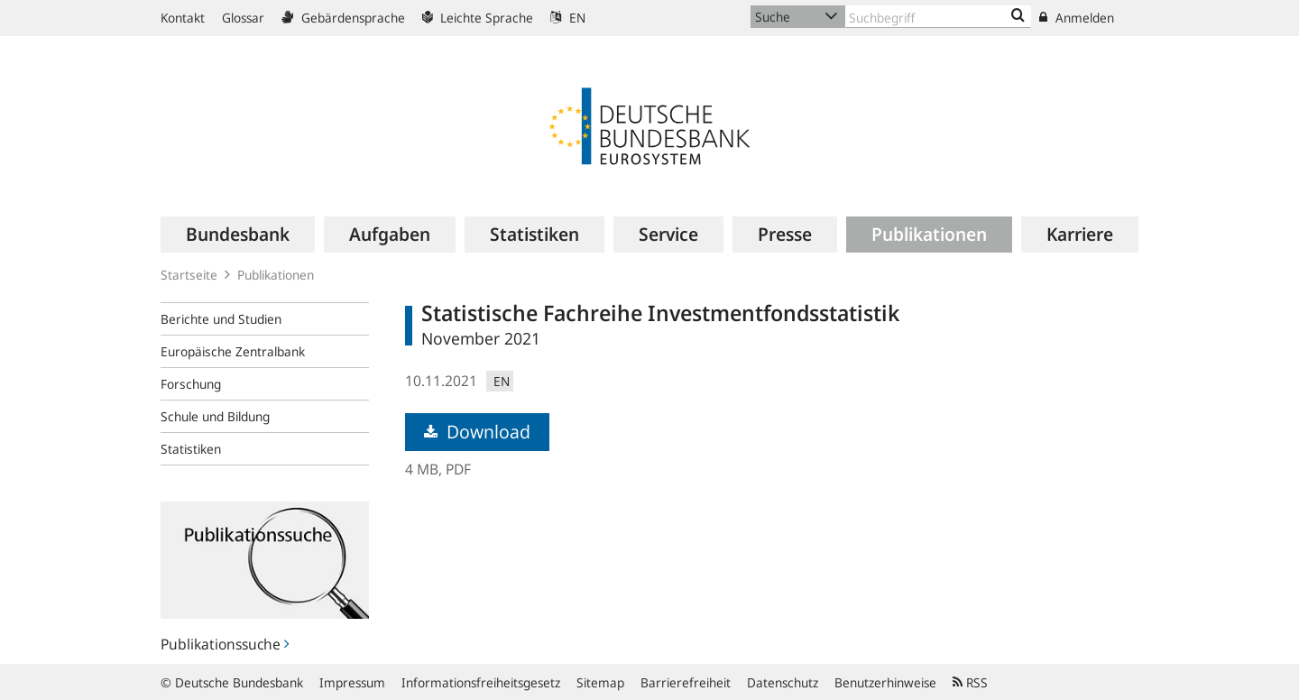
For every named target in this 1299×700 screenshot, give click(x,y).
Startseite (189, 274)
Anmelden (1076, 17)
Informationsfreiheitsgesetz (480, 682)
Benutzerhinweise (885, 682)
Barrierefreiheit (685, 682)
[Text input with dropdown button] (938, 16)
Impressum (352, 682)
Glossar (243, 17)
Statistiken (191, 448)
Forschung (191, 383)
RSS (970, 682)
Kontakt (183, 17)
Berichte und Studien (221, 318)
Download (477, 431)
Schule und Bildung (215, 416)
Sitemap (600, 682)
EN (567, 17)
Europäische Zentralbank (233, 351)
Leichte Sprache (477, 17)
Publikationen (275, 274)
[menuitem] (238, 234)
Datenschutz (782, 682)
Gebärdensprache (343, 17)
